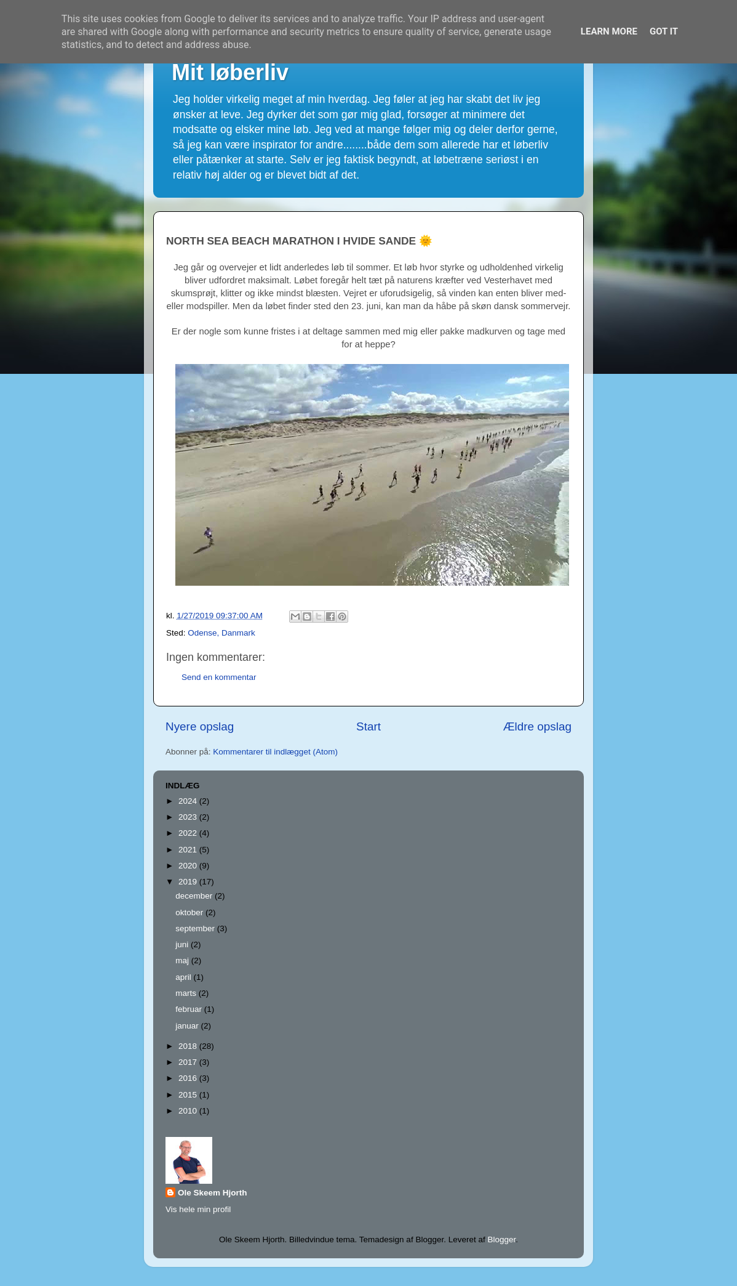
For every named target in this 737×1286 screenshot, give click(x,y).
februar (189, 1009)
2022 (188, 833)
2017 (188, 1062)
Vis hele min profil (198, 1209)
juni (183, 944)
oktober (190, 912)
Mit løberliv (230, 72)
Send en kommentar (219, 677)
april (184, 977)
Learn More (609, 31)
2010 (188, 1110)
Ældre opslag (537, 726)
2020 (188, 865)
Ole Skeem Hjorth (212, 1192)
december (195, 895)
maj (183, 960)
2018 (188, 1046)
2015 (188, 1094)
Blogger (501, 1239)
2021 (188, 849)
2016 (188, 1078)
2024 (188, 801)
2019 (188, 881)
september (196, 928)
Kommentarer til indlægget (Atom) (275, 751)
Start (368, 726)
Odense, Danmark (221, 632)
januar (188, 1025)
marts (187, 993)
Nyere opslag (199, 726)
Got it (664, 31)
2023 (188, 817)
